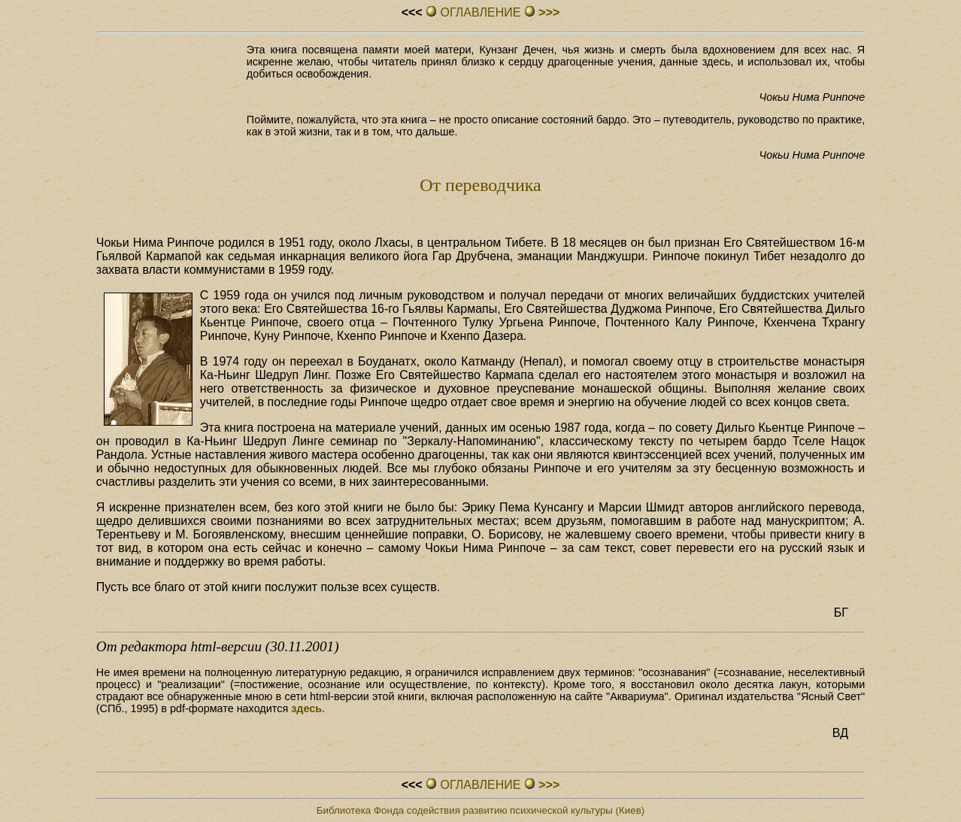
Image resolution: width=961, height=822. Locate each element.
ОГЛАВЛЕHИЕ (480, 12)
